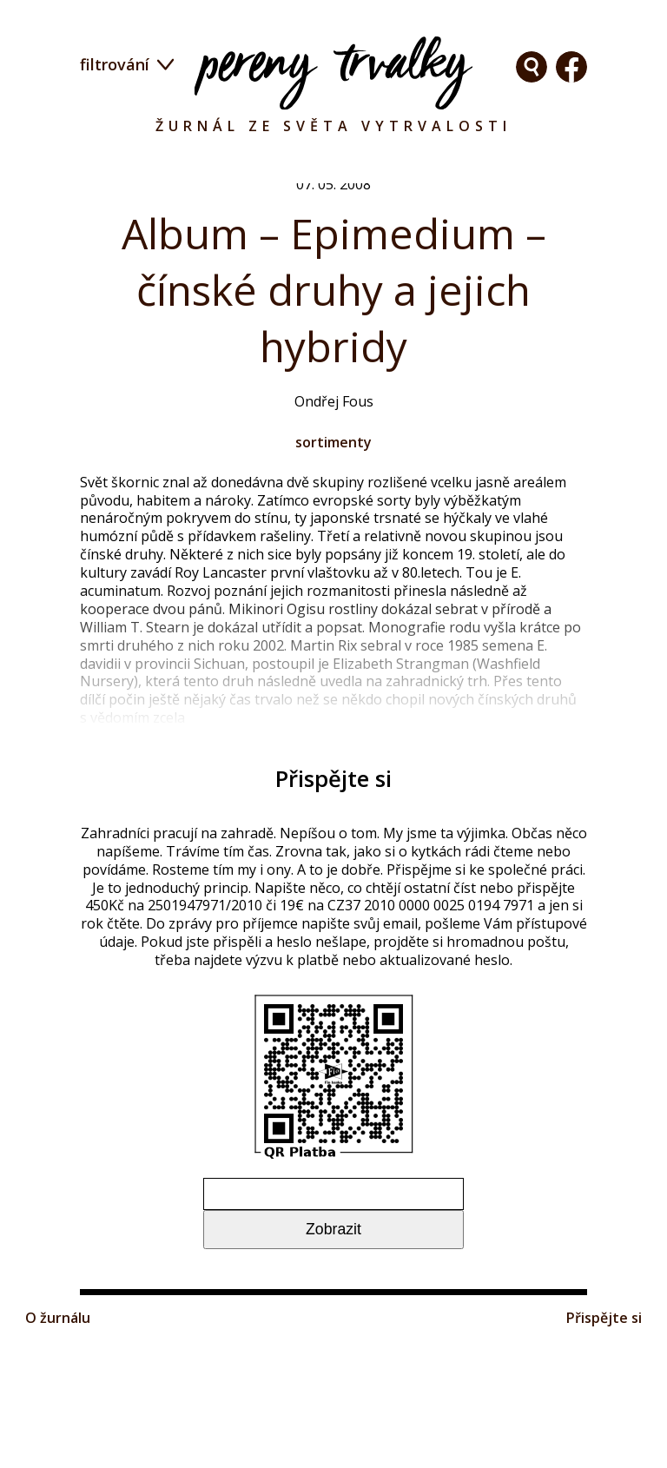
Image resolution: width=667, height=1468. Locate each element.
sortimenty (334, 459)
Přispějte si (599, 1453)
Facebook (531, 67)
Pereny (333, 72)
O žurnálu (61, 1453)
